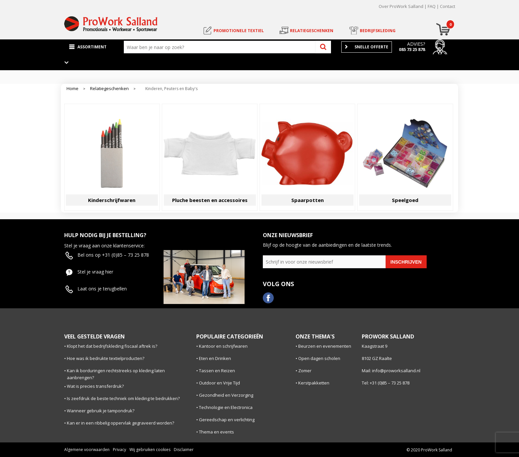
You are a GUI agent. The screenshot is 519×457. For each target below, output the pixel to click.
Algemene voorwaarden (87, 449)
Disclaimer (184, 449)
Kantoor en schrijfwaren (223, 346)
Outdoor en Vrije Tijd (219, 383)
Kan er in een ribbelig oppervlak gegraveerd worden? (120, 423)
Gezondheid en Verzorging (226, 395)
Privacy (119, 449)
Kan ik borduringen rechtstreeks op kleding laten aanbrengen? (116, 374)
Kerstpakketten (313, 383)
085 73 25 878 (412, 49)
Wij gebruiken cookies (149, 449)
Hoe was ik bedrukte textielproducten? (105, 358)
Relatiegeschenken (109, 88)
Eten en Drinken (215, 358)
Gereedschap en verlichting (227, 420)
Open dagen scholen (319, 358)
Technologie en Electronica (226, 407)
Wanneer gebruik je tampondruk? (100, 411)
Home (72, 88)
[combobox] (221, 47)
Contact (447, 6)
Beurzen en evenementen (324, 346)
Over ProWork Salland (401, 6)
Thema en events (216, 432)
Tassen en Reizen (217, 371)
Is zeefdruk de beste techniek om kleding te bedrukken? (123, 398)
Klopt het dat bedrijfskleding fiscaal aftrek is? (112, 346)
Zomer (304, 371)
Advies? (416, 44)
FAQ (432, 6)
